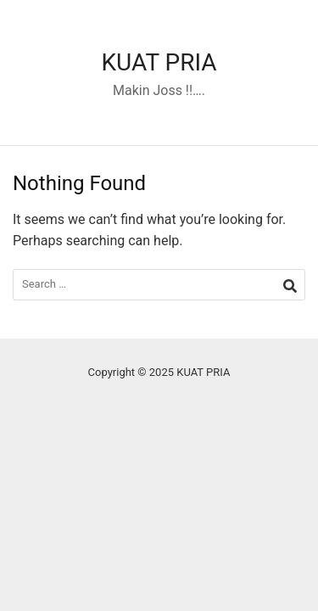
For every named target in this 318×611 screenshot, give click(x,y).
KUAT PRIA (158, 62)
